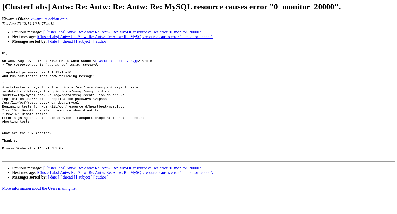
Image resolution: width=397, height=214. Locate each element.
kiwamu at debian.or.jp (49, 19)
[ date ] (53, 41)
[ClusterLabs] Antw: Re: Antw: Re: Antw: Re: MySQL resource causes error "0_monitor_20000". (122, 32)
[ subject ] (84, 41)
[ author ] (101, 41)
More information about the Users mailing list (39, 209)
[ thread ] (67, 41)
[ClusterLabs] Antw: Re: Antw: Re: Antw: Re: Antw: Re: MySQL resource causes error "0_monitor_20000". (125, 36)
